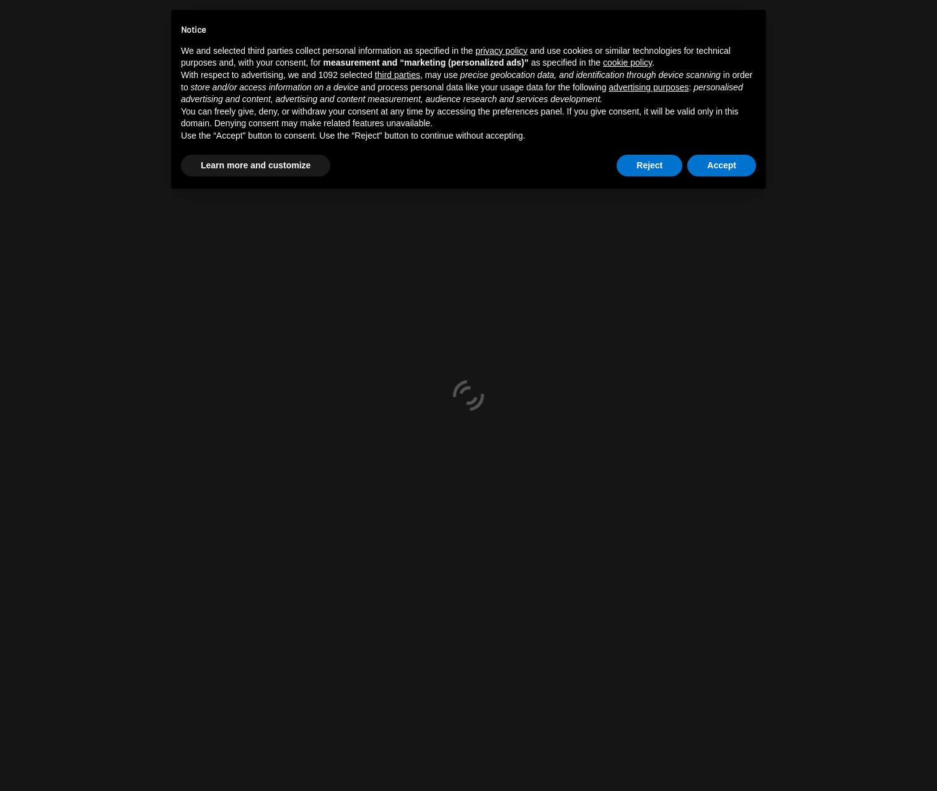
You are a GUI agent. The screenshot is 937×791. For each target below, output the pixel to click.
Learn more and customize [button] (255, 165)
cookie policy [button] (627, 62)
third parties (397, 75)
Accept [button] (721, 165)
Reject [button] (649, 165)
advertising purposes (648, 87)
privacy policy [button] (501, 51)
